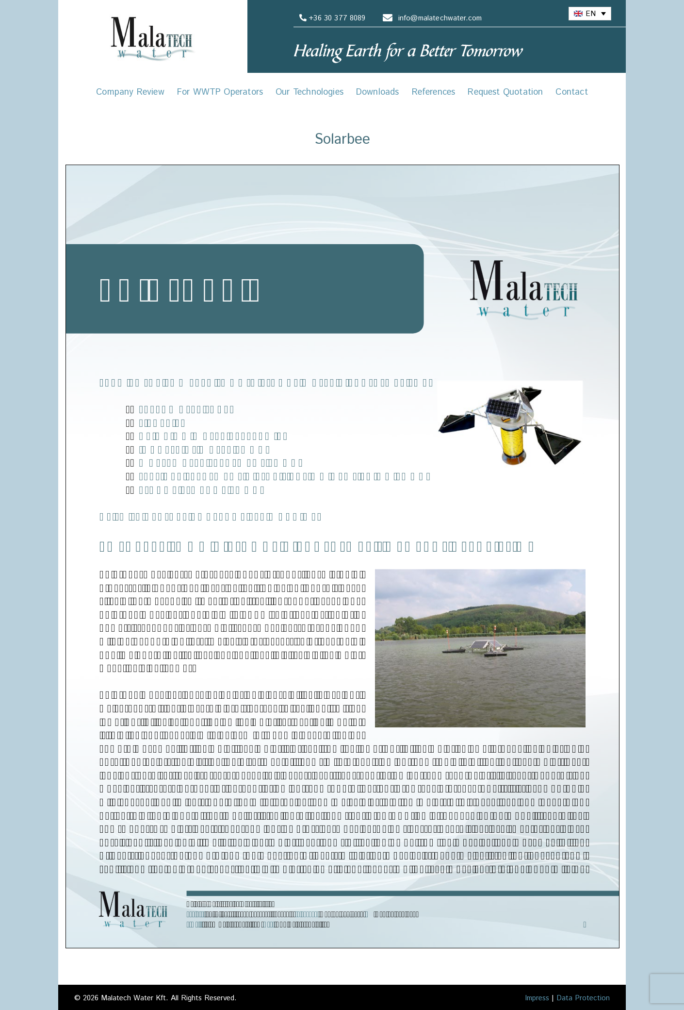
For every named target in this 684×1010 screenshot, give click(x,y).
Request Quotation (505, 92)
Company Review (130, 92)
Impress (537, 998)
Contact (571, 92)
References (434, 92)
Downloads (377, 92)
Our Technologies (309, 92)
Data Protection (583, 998)
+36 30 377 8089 (331, 18)
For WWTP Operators (220, 92)
